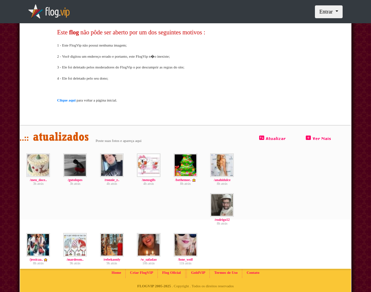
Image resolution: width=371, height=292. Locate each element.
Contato (253, 272)
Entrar (326, 11)
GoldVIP (198, 272)
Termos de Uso (226, 272)
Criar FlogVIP (141, 272)
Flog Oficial (171, 272)
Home (116, 272)
